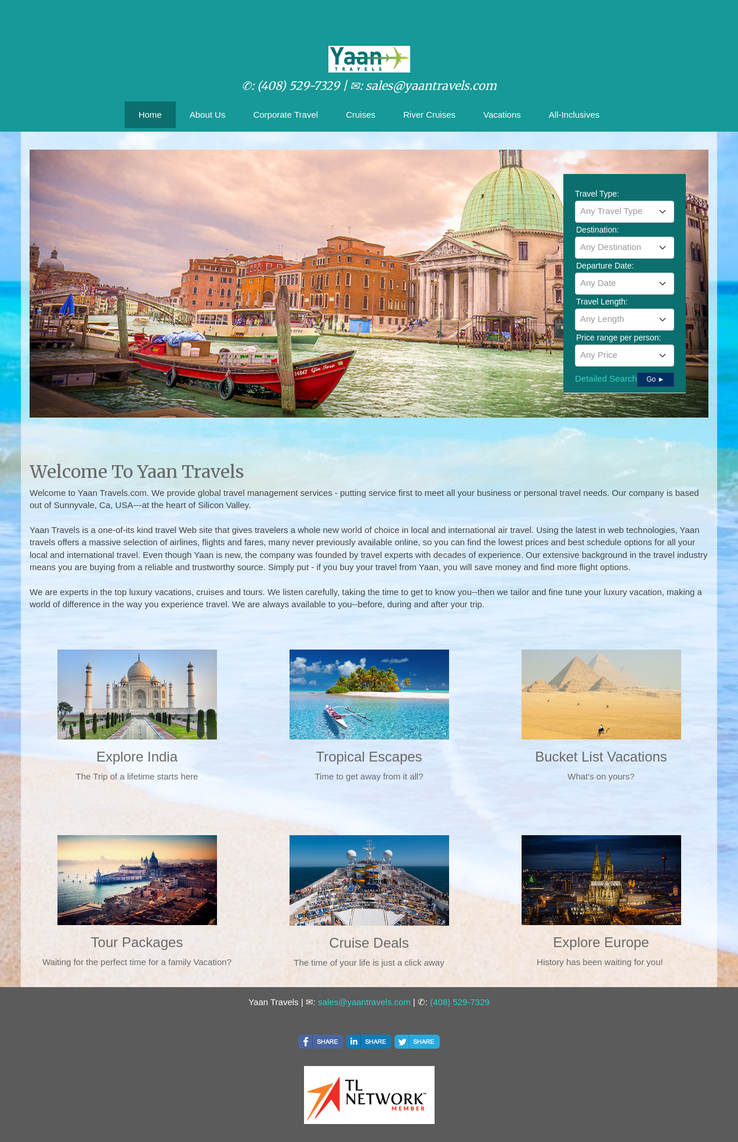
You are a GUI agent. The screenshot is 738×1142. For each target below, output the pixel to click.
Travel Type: (597, 193)
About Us (208, 114)
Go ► (655, 379)
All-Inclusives (574, 114)
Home (150, 114)
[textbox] (625, 211)
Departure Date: (605, 265)
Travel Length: (602, 301)
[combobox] (624, 212)
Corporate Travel (285, 114)
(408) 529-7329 (460, 1002)
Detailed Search (606, 378)
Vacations (502, 114)
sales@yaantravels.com (364, 1002)
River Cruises (429, 114)
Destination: (597, 229)
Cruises (360, 114)
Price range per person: (618, 337)
